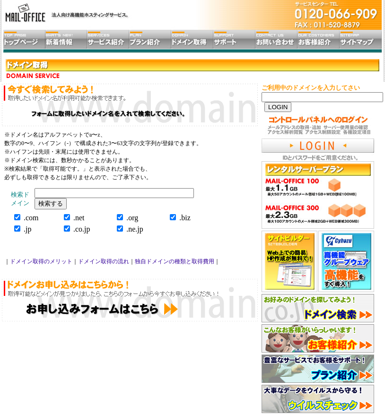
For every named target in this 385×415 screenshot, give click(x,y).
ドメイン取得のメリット (41, 261)
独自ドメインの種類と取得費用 (174, 261)
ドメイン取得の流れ (103, 261)
